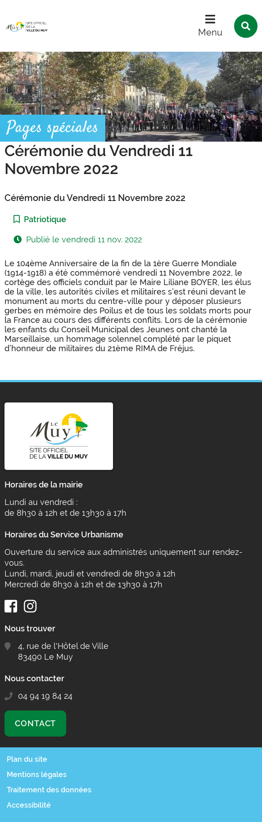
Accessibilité (29, 805)
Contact (35, 723)
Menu (210, 32)
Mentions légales (37, 774)
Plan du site (27, 759)
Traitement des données (49, 790)
